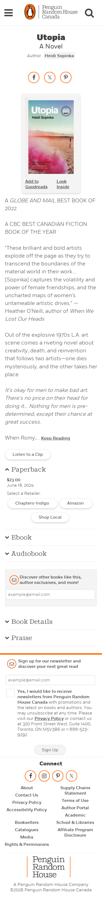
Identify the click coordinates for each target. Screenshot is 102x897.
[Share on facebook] (34, 77)
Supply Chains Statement (75, 790)
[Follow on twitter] (71, 777)
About (27, 788)
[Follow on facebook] (30, 777)
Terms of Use (75, 800)
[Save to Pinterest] (66, 77)
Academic (75, 815)
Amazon (76, 503)
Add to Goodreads (36, 184)
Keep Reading (55, 438)
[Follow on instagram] (44, 777)
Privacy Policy (49, 718)
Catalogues (26, 830)
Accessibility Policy (27, 809)
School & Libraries (75, 822)
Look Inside (63, 184)
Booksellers (27, 822)
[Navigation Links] (8, 13)
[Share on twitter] (50, 77)
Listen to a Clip (28, 454)
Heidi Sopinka (59, 55)
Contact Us (26, 795)
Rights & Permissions (27, 844)
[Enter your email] (50, 594)
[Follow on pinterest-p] (57, 777)
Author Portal (75, 808)
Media (26, 837)
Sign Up (50, 750)
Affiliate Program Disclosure (75, 832)
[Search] (89, 13)
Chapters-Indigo (32, 503)
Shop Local (50, 517)
